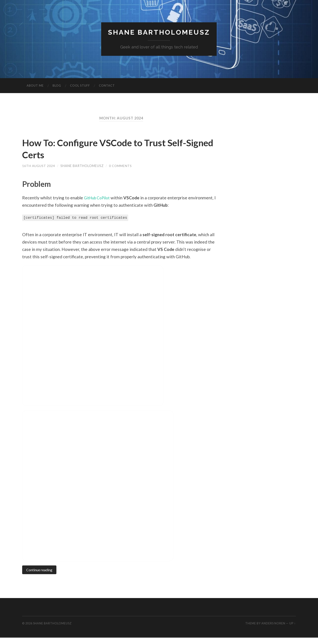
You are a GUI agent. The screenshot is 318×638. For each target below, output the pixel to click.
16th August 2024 (38, 166)
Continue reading (40, 570)
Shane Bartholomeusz (158, 32)
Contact (107, 86)
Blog (57, 86)
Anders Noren (273, 623)
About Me (35, 86)
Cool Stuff (80, 86)
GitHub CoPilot (98, 197)
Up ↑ (292, 623)
